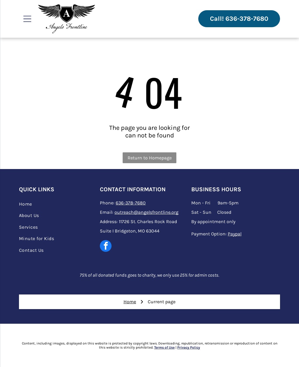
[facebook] (106, 246)
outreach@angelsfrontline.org (146, 212)
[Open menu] (27, 19)
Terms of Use (164, 347)
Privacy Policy (188, 347)
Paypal (234, 234)
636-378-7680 (131, 203)
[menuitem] (58, 204)
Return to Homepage (150, 158)
